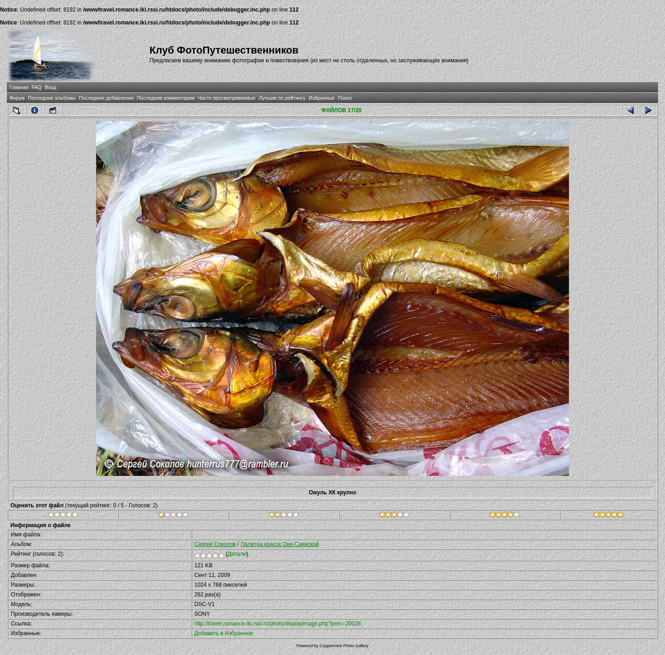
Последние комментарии (165, 98)
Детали (237, 554)
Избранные (321, 98)
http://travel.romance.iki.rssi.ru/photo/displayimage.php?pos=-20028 (277, 623)
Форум (16, 98)
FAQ (37, 87)
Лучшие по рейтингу (282, 98)
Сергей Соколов (215, 544)
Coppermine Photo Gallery (344, 645)
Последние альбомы (52, 98)
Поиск (345, 98)
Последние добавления (106, 98)
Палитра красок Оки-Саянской (280, 544)
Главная (18, 87)
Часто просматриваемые (227, 98)
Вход (50, 87)
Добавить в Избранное (223, 633)
